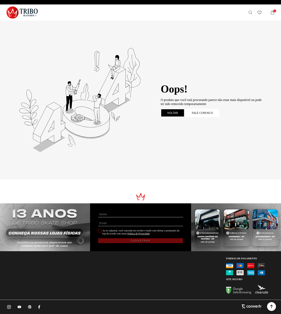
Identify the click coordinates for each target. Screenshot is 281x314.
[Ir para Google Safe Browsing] (238, 293)
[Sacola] (272, 12)
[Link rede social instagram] (9, 307)
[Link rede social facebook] (40, 307)
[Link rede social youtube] (19, 307)
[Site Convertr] (251, 307)
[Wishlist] (259, 12)
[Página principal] (22, 12)
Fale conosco (202, 112)
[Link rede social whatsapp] (29, 307)
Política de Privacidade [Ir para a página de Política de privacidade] (138, 233)
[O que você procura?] (250, 12)
